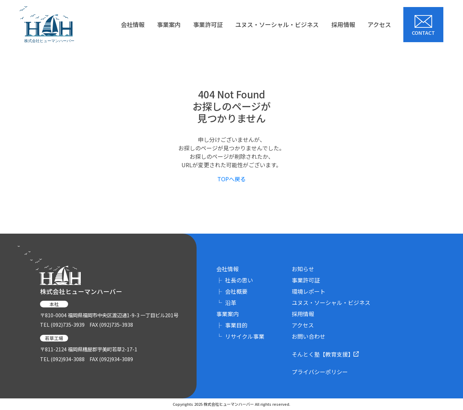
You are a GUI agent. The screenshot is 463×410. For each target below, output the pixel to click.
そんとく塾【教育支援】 (325, 354)
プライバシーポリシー (320, 371)
